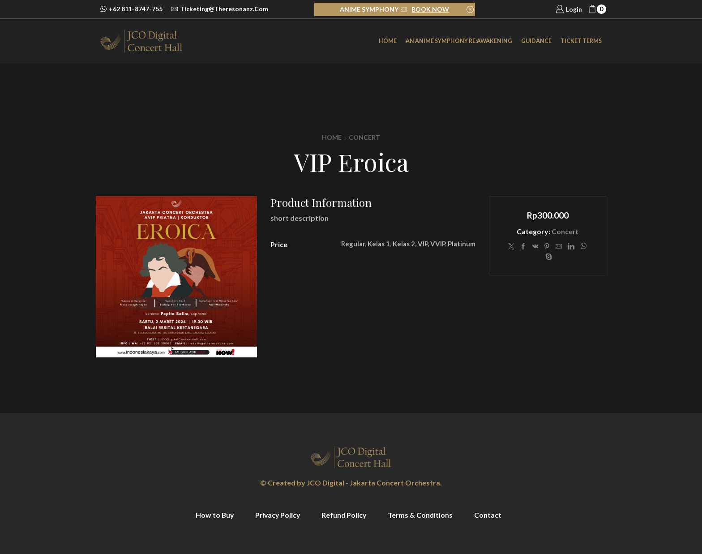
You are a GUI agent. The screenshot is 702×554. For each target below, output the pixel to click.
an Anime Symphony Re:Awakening (459, 41)
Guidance (536, 41)
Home (388, 41)
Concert (364, 137)
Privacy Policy (276, 515)
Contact (490, 515)
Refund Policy (345, 515)
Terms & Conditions (422, 515)
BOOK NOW (430, 9)
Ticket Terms (581, 41)
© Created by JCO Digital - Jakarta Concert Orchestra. (351, 482)
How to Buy (212, 515)
